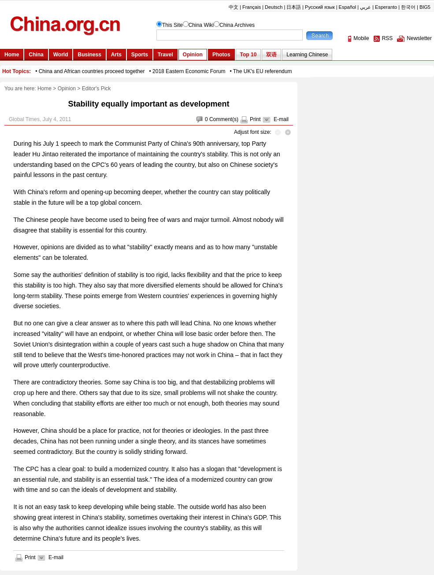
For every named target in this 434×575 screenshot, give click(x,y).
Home (44, 88)
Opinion (67, 88)
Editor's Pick (96, 88)
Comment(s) (223, 119)
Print (255, 119)
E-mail (281, 119)
